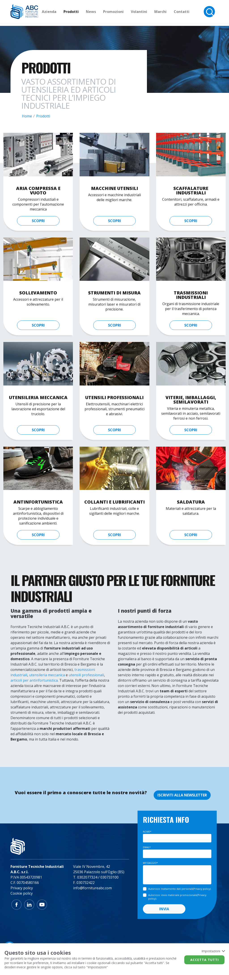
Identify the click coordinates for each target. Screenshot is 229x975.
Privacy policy (22, 887)
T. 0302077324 (85, 877)
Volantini (148, 12)
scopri (38, 220)
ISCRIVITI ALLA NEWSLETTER (182, 795)
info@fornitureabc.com (92, 887)
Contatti (191, 12)
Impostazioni (213, 951)
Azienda (58, 12)
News (100, 12)
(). (179, 888)
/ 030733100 (108, 877)
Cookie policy (22, 893)
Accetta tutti (204, 960)
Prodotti (80, 12)
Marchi (170, 12)
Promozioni (122, 12)
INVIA (164, 908)
